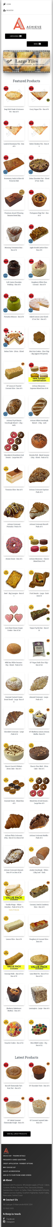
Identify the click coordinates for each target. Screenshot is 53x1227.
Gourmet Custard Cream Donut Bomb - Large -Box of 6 (14, 699)
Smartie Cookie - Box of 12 (14, 1043)
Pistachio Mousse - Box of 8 (14, 317)
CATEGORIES (16, 36)
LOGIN (7, 4)
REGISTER (8, 10)
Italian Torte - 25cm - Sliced (14, 351)
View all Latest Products (17, 1134)
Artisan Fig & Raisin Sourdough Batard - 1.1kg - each (14, 422)
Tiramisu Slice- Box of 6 (13, 490)
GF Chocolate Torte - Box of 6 (39, 1086)
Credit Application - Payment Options (18, 1163)
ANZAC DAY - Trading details (14, 1156)
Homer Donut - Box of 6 (14, 559)
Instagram (9, 1222)
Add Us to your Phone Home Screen (17, 1175)
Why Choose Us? (9, 1167)
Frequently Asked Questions (14, 1160)
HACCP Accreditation (11, 1171)
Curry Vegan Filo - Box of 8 (39, 109)
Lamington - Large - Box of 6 (39, 1008)
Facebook (8, 1219)
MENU (37, 44)
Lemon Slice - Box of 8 (14, 939)
